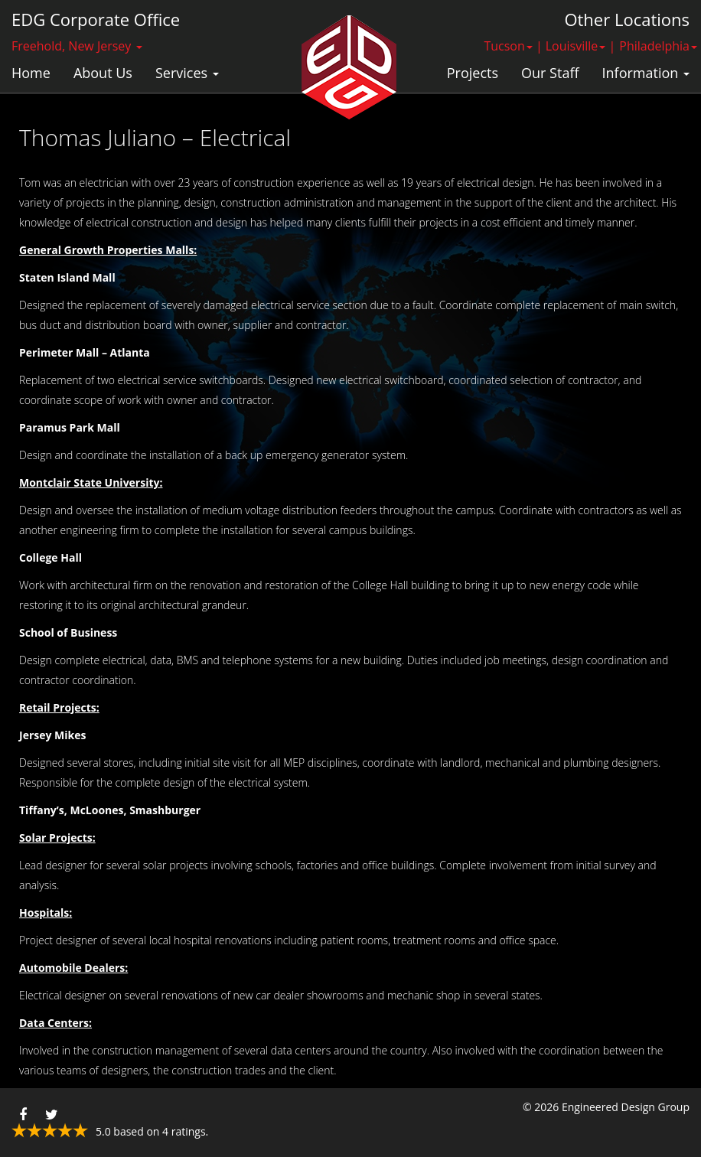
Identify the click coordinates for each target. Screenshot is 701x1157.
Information (646, 73)
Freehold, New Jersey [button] (76, 46)
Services (187, 73)
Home (31, 73)
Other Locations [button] (627, 19)
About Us (102, 73)
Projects (472, 73)
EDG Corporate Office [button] (95, 19)
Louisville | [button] (581, 46)
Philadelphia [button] (658, 46)
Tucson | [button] (513, 46)
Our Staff (550, 73)
